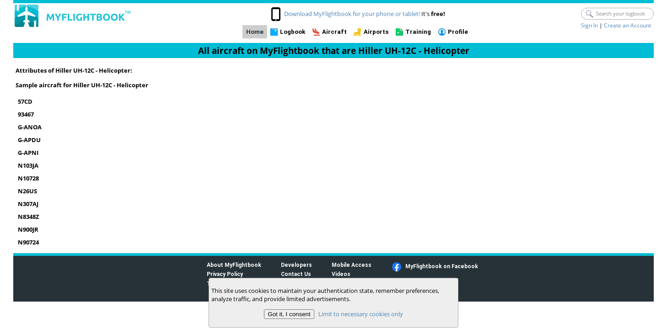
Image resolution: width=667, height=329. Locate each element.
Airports (376, 32)
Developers (296, 264)
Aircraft (334, 32)
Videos (341, 274)
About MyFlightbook (234, 264)
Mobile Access (351, 264)
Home (255, 32)
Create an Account (627, 25)
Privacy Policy (225, 274)
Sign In (589, 25)
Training (418, 32)
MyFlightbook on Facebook (441, 266)
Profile (458, 32)
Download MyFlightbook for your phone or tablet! (352, 14)
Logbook (292, 32)
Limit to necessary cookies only (360, 314)
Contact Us (296, 274)
